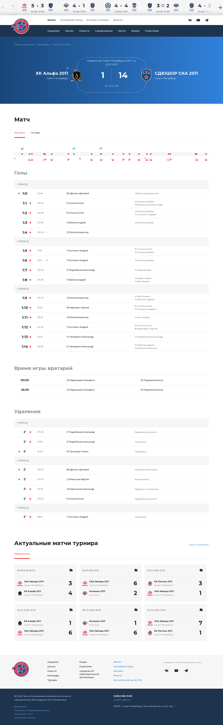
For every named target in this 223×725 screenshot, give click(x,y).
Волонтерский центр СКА (128, 680)
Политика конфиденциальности (32, 710)
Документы (20, 706)
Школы (69, 31)
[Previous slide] (10, 7)
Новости (84, 31)
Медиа (135, 31)
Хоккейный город (71, 20)
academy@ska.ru (122, 699)
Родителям (152, 31)
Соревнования (104, 31)
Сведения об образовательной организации (89, 674)
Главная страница (24, 44)
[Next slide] (212, 7)
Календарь (43, 44)
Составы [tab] (35, 132)
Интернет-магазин (98, 20)
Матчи (122, 31)
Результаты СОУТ (23, 714)
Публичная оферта (25, 717)
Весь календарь (199, 544)
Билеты (117, 20)
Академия (53, 31)
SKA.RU (117, 662)
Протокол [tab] (19, 132)
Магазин (118, 671)
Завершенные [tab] (22, 553)
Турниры (52, 680)
